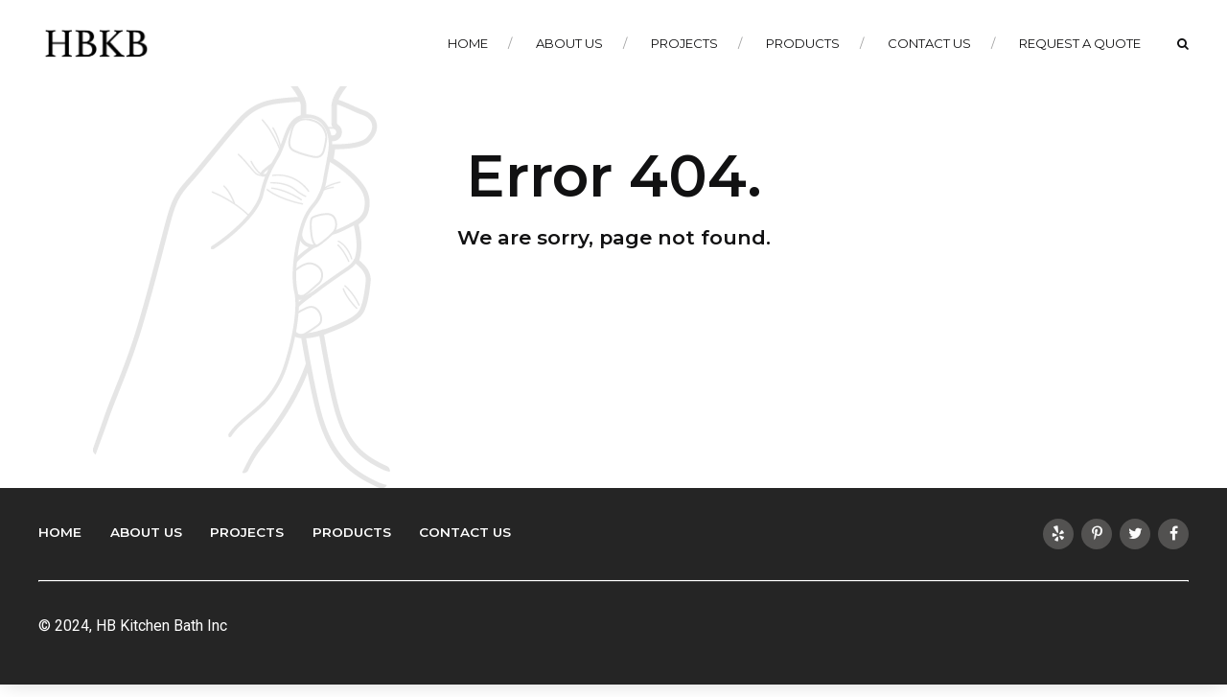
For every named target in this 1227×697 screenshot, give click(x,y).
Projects (684, 43)
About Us (569, 43)
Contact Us (929, 43)
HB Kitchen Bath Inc (161, 625)
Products (803, 43)
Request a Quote (1080, 43)
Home (468, 43)
